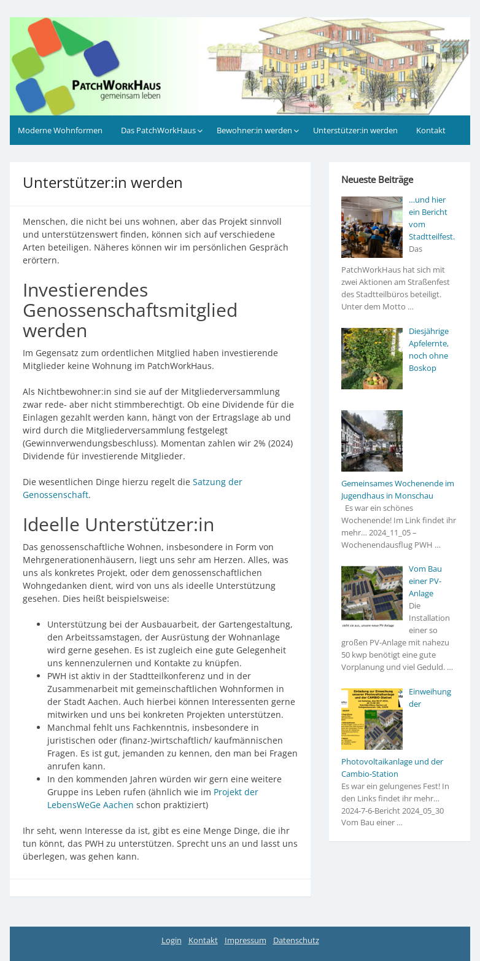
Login (171, 940)
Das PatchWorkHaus (158, 130)
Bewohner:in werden (254, 130)
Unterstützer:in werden (355, 130)
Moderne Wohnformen (60, 130)
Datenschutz (296, 940)
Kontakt (431, 130)
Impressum (245, 940)
